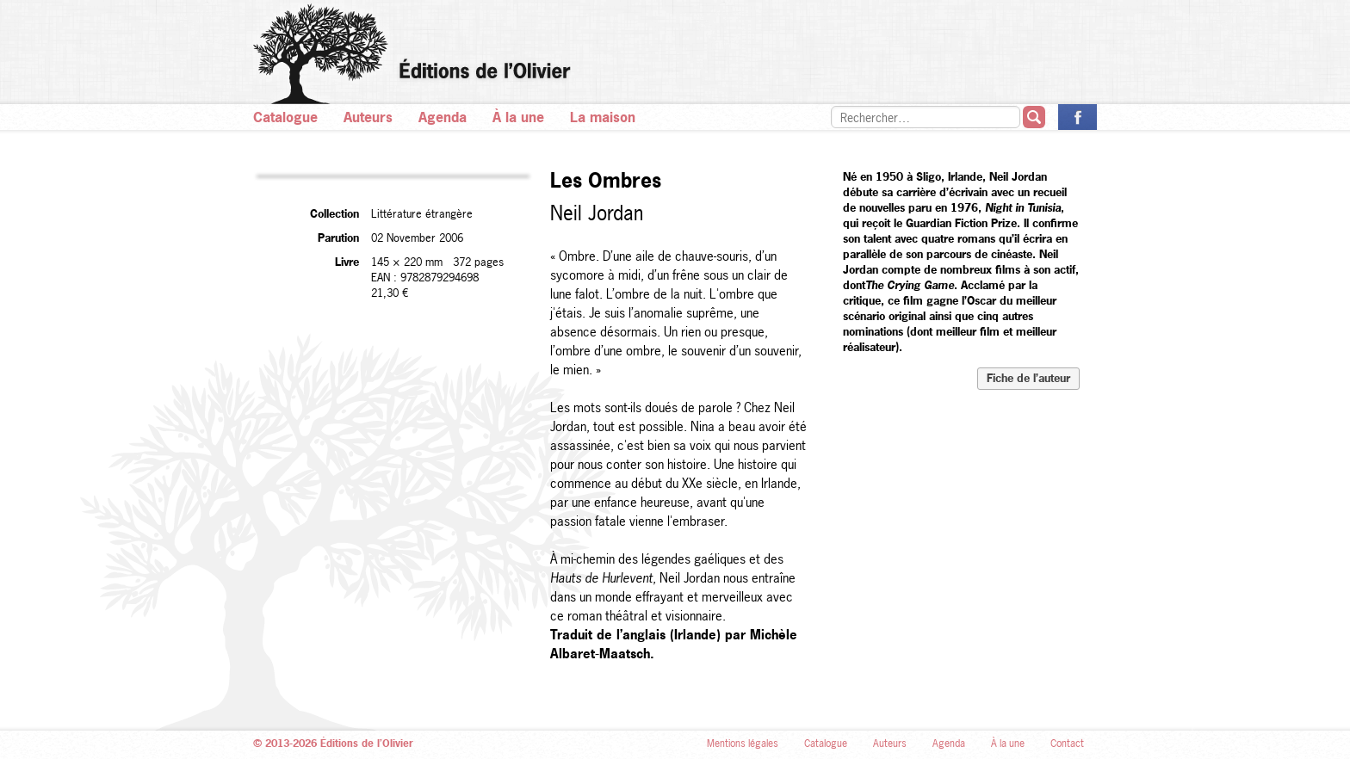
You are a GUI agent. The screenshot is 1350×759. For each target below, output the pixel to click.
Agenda (442, 117)
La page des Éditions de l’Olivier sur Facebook (1077, 117)
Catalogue (285, 117)
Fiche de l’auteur (1028, 378)
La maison (602, 117)
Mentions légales (742, 743)
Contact (1067, 743)
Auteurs (368, 117)
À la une (518, 117)
